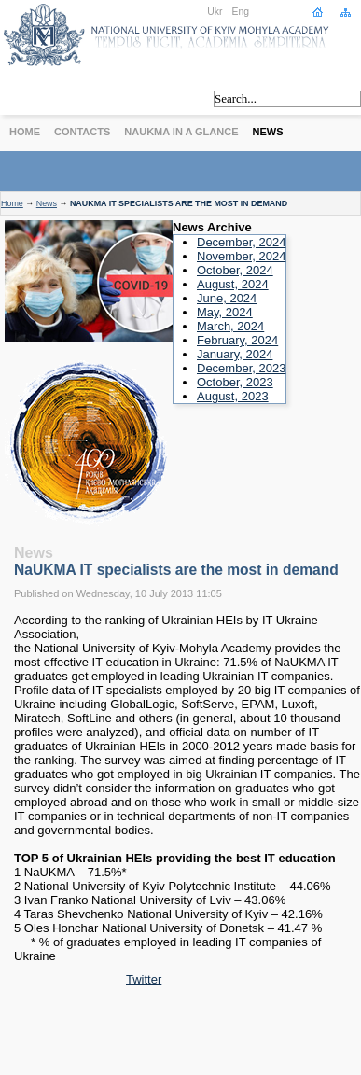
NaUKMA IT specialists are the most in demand (176, 570)
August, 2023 (233, 396)
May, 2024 (225, 312)
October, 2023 (235, 382)
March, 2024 (230, 326)
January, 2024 (234, 354)
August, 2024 (233, 284)
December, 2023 (241, 368)
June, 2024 (227, 298)
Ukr (214, 12)
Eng (241, 12)
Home (24, 131)
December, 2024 (241, 242)
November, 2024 (241, 256)
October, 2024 (235, 270)
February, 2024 (237, 340)
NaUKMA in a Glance (181, 131)
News (268, 131)
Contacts (82, 131)
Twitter (143, 979)
